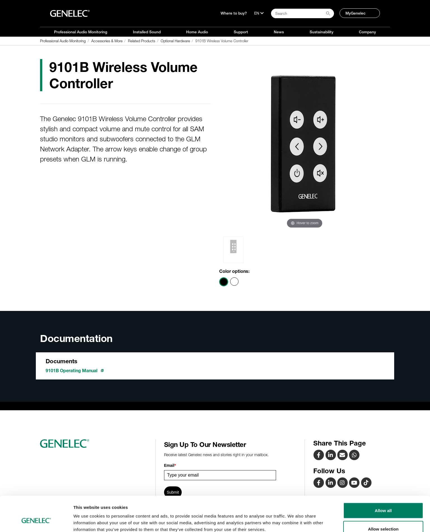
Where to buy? (234, 13)
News (279, 32)
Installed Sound (147, 32)
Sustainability (321, 32)
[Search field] (302, 13)
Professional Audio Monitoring (80, 32)
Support (241, 32)
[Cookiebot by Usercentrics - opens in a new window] (36, 521)
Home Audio (197, 32)
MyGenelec (355, 13)
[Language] (259, 13)
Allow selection (383, 498)
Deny (383, 517)
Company (367, 32)
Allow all (383, 480)
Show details (294, 517)
